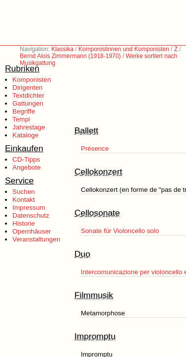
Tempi (21, 119)
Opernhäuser (31, 231)
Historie (23, 223)
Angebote (26, 167)
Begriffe (23, 111)
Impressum (28, 207)
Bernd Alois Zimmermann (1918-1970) (70, 56)
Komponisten (31, 79)
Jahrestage (28, 127)
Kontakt (23, 199)
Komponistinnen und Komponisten (123, 49)
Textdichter (28, 95)
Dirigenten (27, 87)
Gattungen (27, 103)
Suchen (23, 191)
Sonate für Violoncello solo (120, 231)
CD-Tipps (26, 159)
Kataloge (25, 135)
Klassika (62, 49)
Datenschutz (30, 215)
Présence (95, 148)
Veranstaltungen (36, 239)
